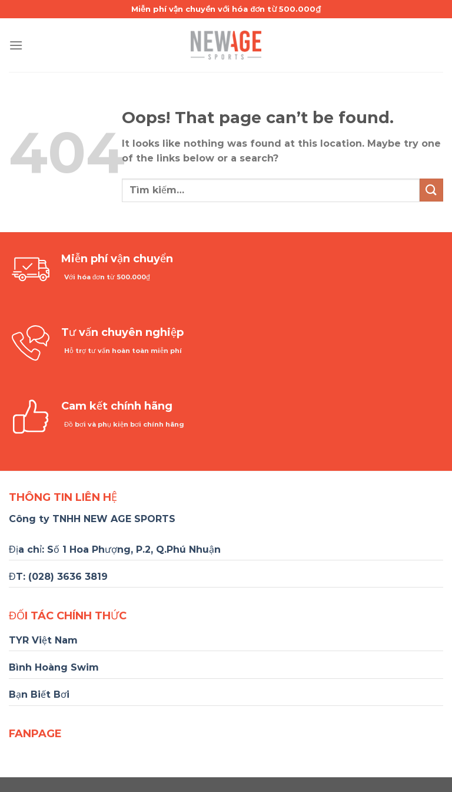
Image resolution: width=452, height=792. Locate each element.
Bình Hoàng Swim (54, 667)
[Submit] (431, 190)
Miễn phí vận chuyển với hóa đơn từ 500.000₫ (226, 9)
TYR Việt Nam (43, 640)
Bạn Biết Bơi (39, 694)
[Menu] (16, 45)
